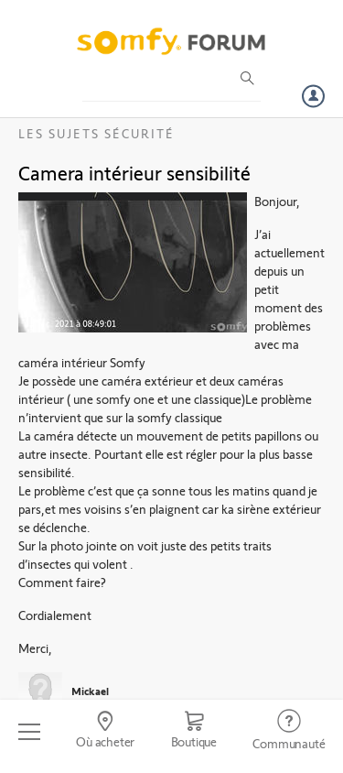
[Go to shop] (194, 732)
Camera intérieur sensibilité (134, 172)
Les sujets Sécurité (96, 133)
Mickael (90, 690)
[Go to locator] (105, 732)
